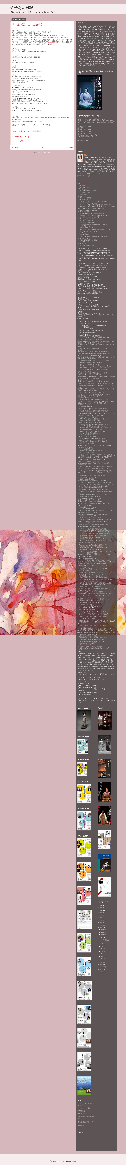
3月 (102, 954)
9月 (102, 937)
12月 (102, 929)
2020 (101, 910)
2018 (101, 915)
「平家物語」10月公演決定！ (105, 940)
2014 (101, 925)
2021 (101, 907)
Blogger (74, 1161)
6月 (102, 946)
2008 (101, 972)
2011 (101, 964)
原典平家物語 (81, 1111)
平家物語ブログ (52, 43)
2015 (101, 922)
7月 (102, 944)
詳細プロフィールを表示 (84, 176)
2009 (101, 969)
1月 (102, 959)
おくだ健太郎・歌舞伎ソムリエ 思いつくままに (85, 1121)
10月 (102, 934)
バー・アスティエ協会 (83, 1108)
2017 (101, 917)
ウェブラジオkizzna (84, 650)
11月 (102, 932)
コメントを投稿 (18, 141)
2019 (101, 912)
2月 (102, 956)
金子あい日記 (21, 8)
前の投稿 (69, 147)
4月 (102, 951)
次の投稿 (15, 147)
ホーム (42, 147)
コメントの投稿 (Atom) (44, 152)
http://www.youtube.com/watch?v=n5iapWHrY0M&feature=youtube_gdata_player (90, 645)
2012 (101, 962)
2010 (101, 967)
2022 (101, 905)
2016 (101, 920)
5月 (102, 949)
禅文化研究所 (81, 1114)
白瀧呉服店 (80, 1125)
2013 (101, 927)
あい (87, 155)
